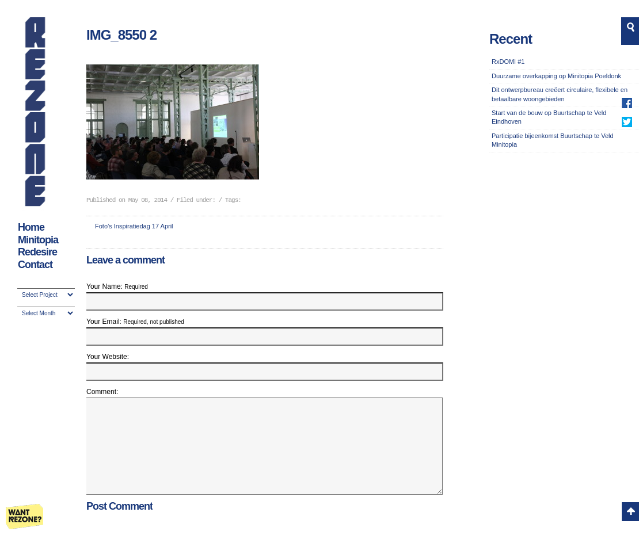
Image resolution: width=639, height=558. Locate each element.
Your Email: (135, 322)
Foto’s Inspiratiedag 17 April (134, 226)
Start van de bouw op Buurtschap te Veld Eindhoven (549, 117)
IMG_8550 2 (121, 35)
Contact (35, 264)
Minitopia (38, 240)
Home (31, 227)
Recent (510, 39)
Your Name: (117, 286)
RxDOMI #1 (508, 61)
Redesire (37, 252)
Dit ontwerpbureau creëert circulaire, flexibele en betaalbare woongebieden (559, 94)
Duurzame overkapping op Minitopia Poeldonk (556, 75)
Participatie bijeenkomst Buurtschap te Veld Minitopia (553, 140)
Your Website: (107, 357)
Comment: (102, 392)
